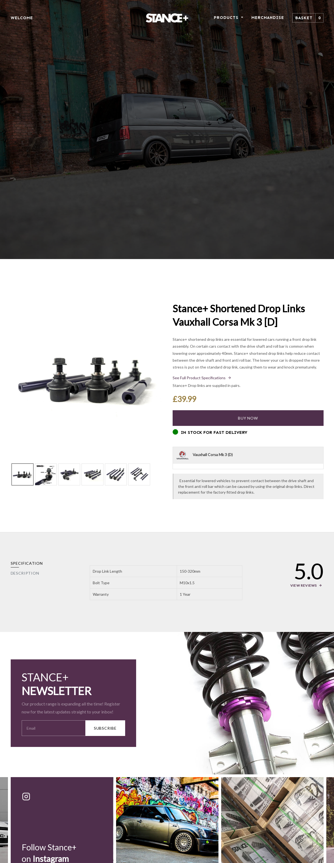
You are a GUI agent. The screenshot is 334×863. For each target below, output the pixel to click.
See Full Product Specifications (199, 377)
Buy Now (248, 418)
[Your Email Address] (54, 728)
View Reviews (303, 585)
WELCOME (22, 17)
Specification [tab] (27, 563)
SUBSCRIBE (105, 728)
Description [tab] (25, 573)
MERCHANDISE (267, 17)
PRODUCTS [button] (227, 17)
